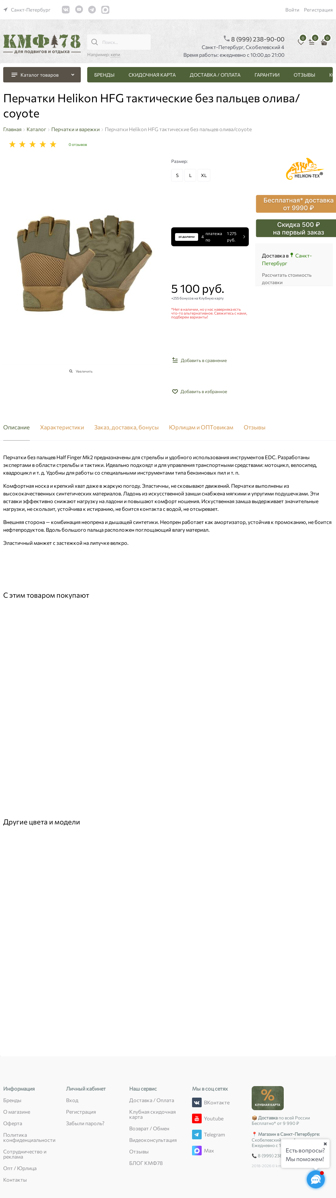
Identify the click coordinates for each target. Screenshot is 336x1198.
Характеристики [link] (62, 427)
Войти (292, 10)
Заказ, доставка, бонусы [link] (126, 427)
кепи (115, 54)
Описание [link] (16, 427)
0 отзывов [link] (78, 144)
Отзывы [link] (254, 427)
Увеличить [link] (84, 371)
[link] (27, 9)
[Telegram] (197, 1134)
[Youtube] (197, 1118)
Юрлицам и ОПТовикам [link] (201, 427)
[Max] (197, 1150)
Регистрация (318, 10)
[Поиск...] (94, 42)
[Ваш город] (325, 1144)
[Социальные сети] (316, 1179)
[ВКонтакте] (197, 1102)
